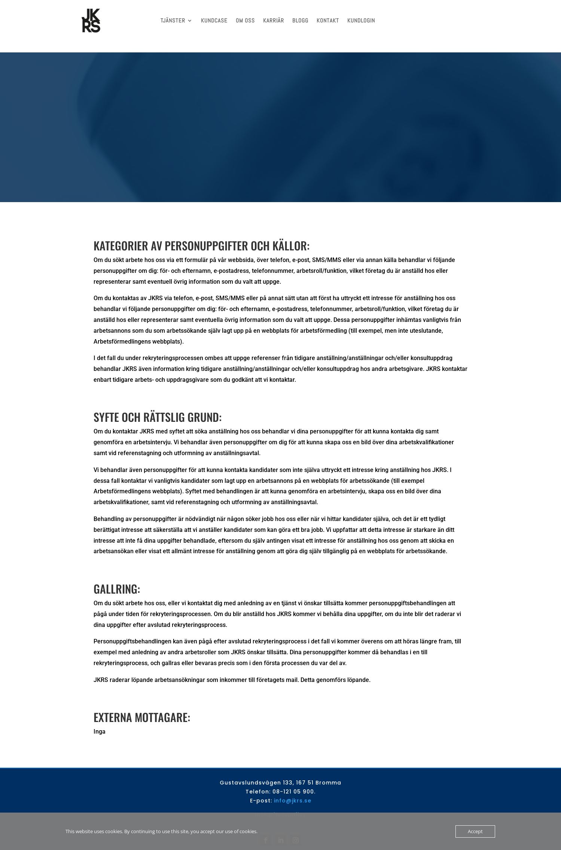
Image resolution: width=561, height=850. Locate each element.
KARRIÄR (273, 20)
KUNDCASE (214, 20)
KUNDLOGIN (361, 20)
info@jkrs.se (292, 789)
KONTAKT (328, 20)
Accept (475, 831)
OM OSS (245, 20)
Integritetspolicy (280, 803)
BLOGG (300, 20)
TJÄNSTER (173, 20)
